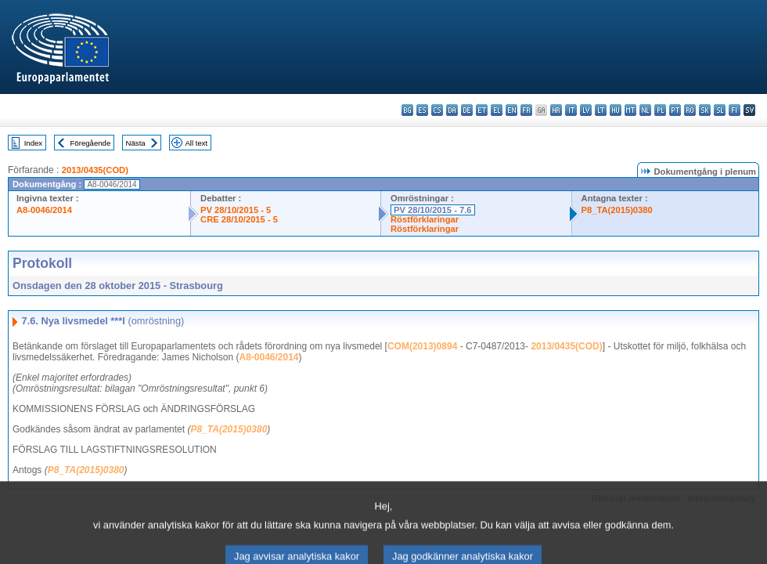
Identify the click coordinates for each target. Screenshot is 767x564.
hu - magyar (615, 110)
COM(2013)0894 (422, 346)
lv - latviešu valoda (586, 110)
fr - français (526, 110)
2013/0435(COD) (95, 170)
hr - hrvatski (556, 110)
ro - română (690, 110)
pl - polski (660, 110)
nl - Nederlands (645, 110)
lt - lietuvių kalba (601, 110)
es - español (422, 110)
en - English (511, 110)
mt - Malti (630, 110)
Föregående (90, 143)
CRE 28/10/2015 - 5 (239, 219)
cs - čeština (437, 110)
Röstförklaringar (425, 219)
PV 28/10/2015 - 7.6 (433, 210)
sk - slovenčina (705, 110)
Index (33, 143)
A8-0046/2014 (44, 210)
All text (196, 143)
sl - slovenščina (720, 110)
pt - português (675, 110)
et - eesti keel (482, 110)
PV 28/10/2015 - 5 (235, 210)
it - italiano (571, 110)
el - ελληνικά (496, 110)
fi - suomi (734, 110)
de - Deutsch (467, 110)
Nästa (136, 143)
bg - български (407, 110)
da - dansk (452, 110)
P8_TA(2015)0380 (617, 210)
